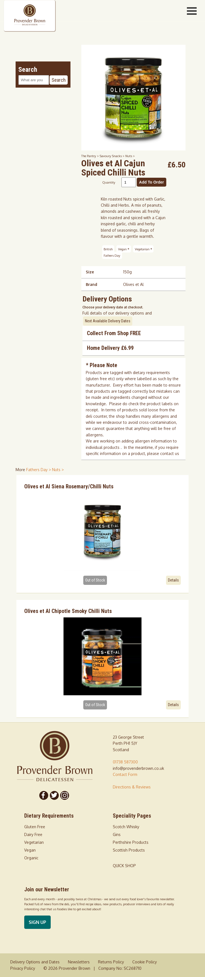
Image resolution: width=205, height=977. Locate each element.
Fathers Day (112, 255)
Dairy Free (33, 834)
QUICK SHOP (124, 865)
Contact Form (125, 774)
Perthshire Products (130, 842)
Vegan (123, 249)
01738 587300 (125, 762)
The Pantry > (90, 156)
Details (173, 580)
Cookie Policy (144, 961)
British (108, 249)
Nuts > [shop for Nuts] (58, 469)
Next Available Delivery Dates (107, 321)
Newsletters (79, 961)
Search (59, 80)
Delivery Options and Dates (35, 961)
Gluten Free (34, 826)
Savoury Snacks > (112, 156)
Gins (117, 834)
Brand (91, 284)
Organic (31, 857)
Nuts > (130, 156)
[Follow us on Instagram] (65, 795)
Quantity (108, 182)
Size (90, 271)
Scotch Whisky (126, 826)
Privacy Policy (22, 968)
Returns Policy (111, 961)
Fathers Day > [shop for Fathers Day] (39, 469)
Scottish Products (129, 850)
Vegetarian (143, 249)
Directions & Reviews (132, 787)
